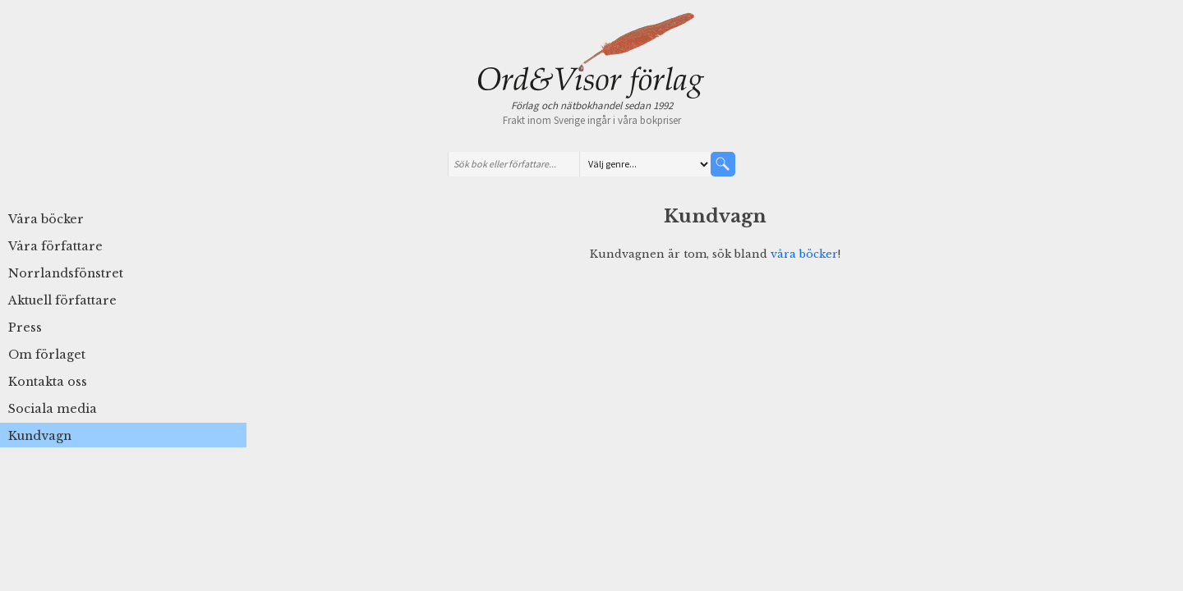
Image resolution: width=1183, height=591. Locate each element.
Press (25, 327)
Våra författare (55, 246)
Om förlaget (46, 354)
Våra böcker (46, 219)
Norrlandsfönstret (65, 273)
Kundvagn (39, 435)
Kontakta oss (47, 381)
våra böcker (804, 253)
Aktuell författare (62, 300)
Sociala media (52, 408)
